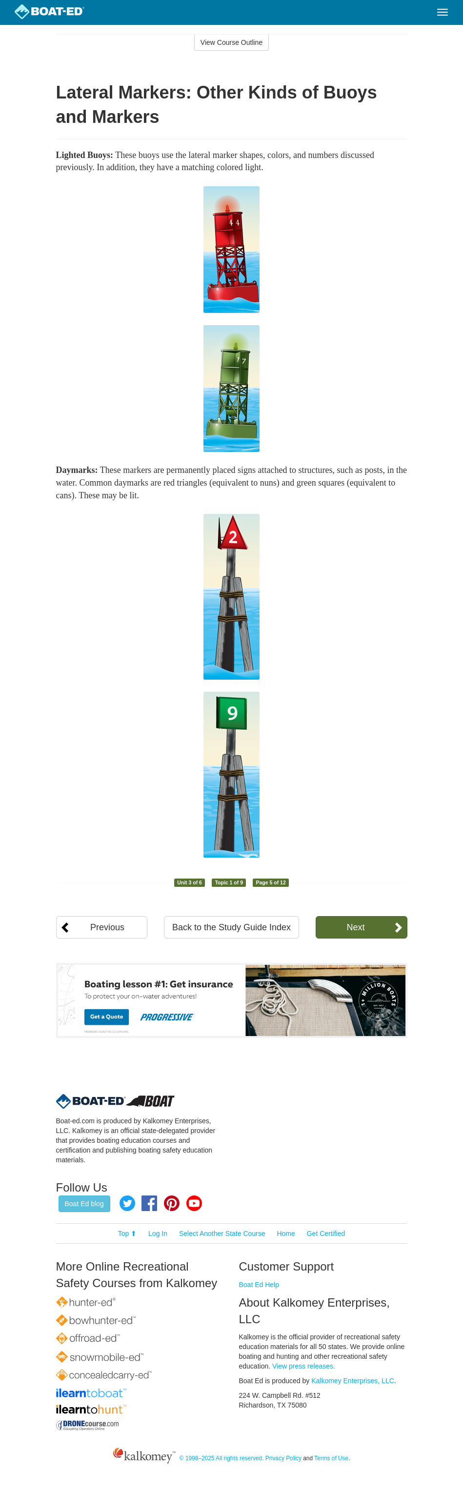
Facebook (149, 1203)
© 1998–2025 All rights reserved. (222, 1458)
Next (355, 927)
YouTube (194, 1203)
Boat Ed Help (259, 1285)
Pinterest (172, 1203)
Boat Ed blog (84, 1204)
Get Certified (326, 1233)
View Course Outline (231, 42)
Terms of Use (331, 1458)
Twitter (127, 1203)
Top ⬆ (127, 1233)
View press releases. (303, 1366)
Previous (107, 927)
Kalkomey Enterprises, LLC (352, 1381)
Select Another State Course (222, 1233)
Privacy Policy (283, 1458)
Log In (157, 1233)
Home (286, 1233)
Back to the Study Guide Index (231, 927)
